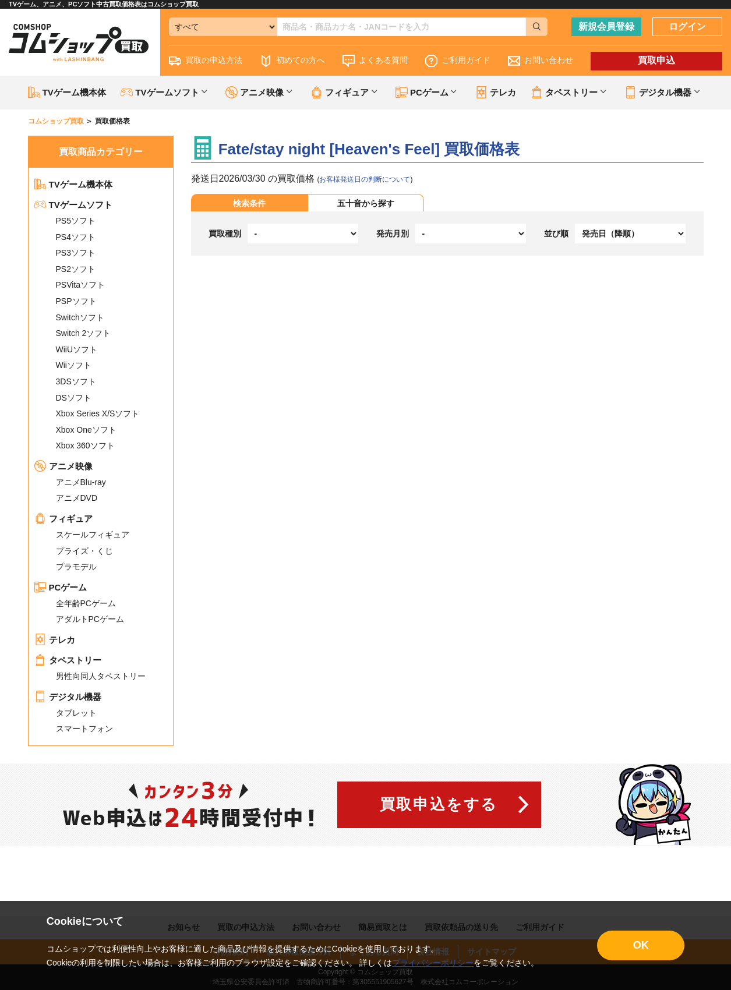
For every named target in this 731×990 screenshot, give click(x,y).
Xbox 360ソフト (85, 445)
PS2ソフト (76, 269)
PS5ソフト (76, 220)
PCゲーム (60, 587)
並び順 (556, 233)
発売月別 (392, 233)
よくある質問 (375, 61)
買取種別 (225, 233)
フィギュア (63, 519)
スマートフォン (84, 728)
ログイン (687, 26)
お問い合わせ (540, 61)
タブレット (76, 712)
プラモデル (76, 566)
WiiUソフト (77, 349)
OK (641, 945)
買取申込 (656, 60)
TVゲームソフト (73, 205)
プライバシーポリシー (433, 962)
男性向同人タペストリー (101, 676)
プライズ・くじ (84, 551)
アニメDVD (77, 498)
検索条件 (249, 203)
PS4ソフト (76, 237)
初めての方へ (292, 61)
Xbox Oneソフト (86, 429)
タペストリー (67, 660)
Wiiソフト (73, 365)
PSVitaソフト (80, 284)
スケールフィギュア (92, 534)
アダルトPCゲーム (90, 619)
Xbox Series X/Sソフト (98, 413)
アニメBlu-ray (81, 482)
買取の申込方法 (205, 61)
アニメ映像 (63, 466)
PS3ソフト (76, 252)
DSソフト (73, 397)
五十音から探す (365, 203)
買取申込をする (439, 804)
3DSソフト (76, 381)
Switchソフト (80, 317)
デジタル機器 (67, 697)
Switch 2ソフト (83, 333)
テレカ (495, 92)
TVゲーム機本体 (67, 92)
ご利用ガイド (457, 61)
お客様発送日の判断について (364, 179)
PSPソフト (76, 301)
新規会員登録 (606, 26)
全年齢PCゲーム (86, 603)
